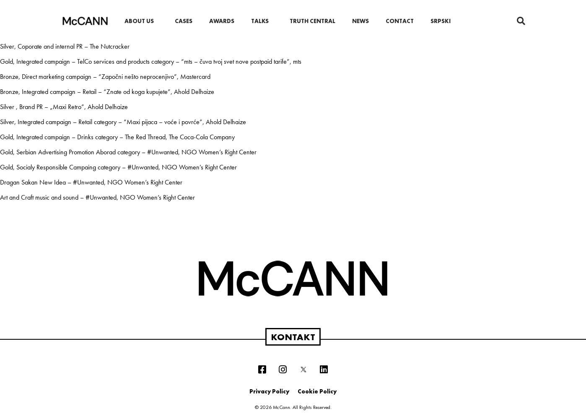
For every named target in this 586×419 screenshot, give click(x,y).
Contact (400, 21)
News (360, 21)
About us (141, 21)
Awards (221, 21)
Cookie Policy (317, 391)
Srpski (440, 21)
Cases (183, 21)
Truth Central (312, 21)
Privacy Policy (269, 391)
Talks (262, 21)
